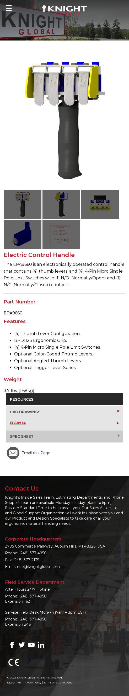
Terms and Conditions (58, 682)
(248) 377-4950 (33, 553)
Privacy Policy (32, 682)
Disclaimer (14, 682)
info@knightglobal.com (38, 566)
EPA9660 (18, 423)
